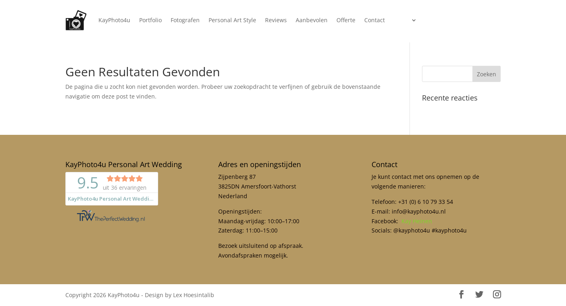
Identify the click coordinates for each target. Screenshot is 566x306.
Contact (374, 20)
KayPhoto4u (114, 20)
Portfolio (150, 20)
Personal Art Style (232, 20)
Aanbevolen (312, 20)
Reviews (276, 20)
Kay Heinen (416, 221)
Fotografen (185, 20)
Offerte (345, 20)
